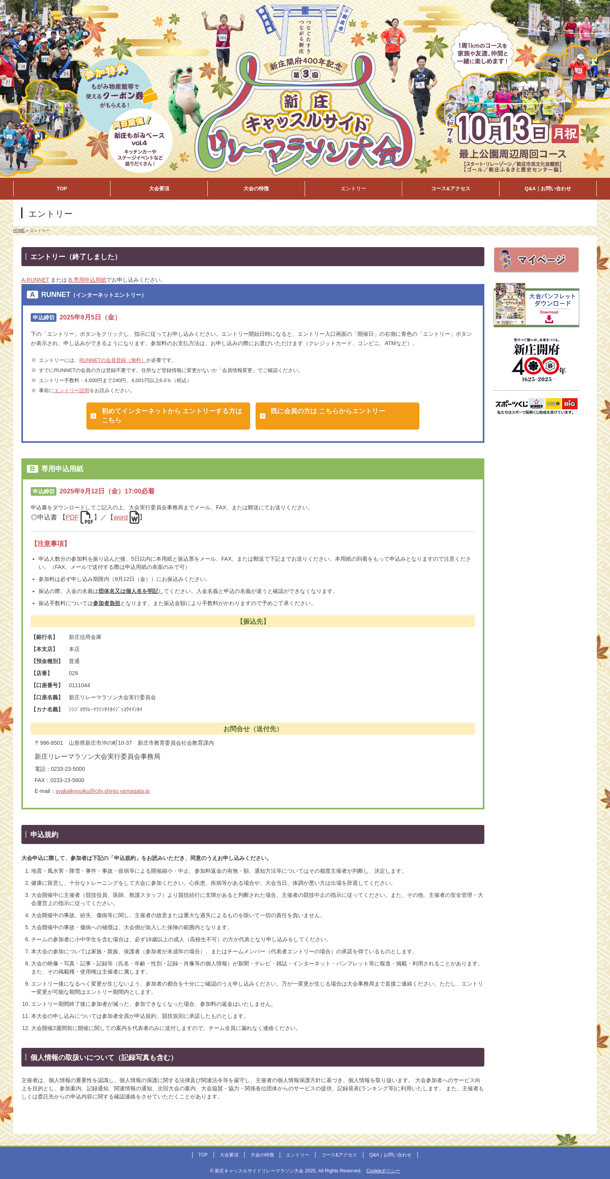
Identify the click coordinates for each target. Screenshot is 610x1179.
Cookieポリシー (383, 1171)
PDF (72, 517)
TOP (203, 1155)
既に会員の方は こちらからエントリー (328, 411)
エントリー (297, 1155)
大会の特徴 (262, 1155)
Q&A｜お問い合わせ (390, 1155)
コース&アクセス (339, 1155)
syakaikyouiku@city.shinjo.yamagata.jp (103, 791)
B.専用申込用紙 (87, 280)
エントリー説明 (71, 390)
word (121, 517)
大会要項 (229, 1155)
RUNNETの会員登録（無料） (112, 360)
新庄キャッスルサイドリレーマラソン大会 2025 (265, 1171)
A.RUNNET (35, 280)
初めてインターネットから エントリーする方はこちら (172, 415)
